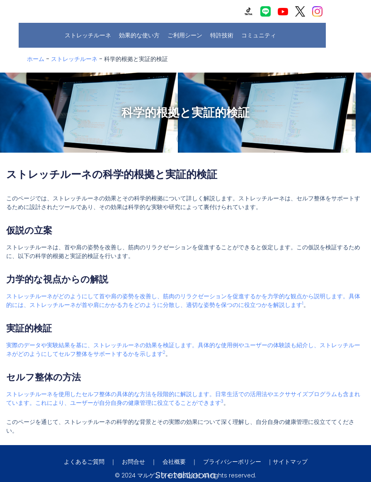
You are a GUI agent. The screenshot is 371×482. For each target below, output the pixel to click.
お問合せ (133, 462)
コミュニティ (260, 35)
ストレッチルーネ (90, 35)
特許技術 (224, 35)
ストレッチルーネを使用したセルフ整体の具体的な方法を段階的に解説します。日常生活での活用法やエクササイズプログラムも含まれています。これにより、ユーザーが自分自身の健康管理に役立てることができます (183, 398)
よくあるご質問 (84, 462)
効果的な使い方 (141, 35)
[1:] (302, 305)
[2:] (164, 354)
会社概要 (174, 462)
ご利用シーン (186, 35)
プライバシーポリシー (232, 462)
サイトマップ (290, 462)
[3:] (222, 403)
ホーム (35, 59)
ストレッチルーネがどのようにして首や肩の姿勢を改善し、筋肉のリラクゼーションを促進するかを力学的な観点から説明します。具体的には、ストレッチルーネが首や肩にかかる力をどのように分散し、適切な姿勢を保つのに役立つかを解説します (183, 300)
